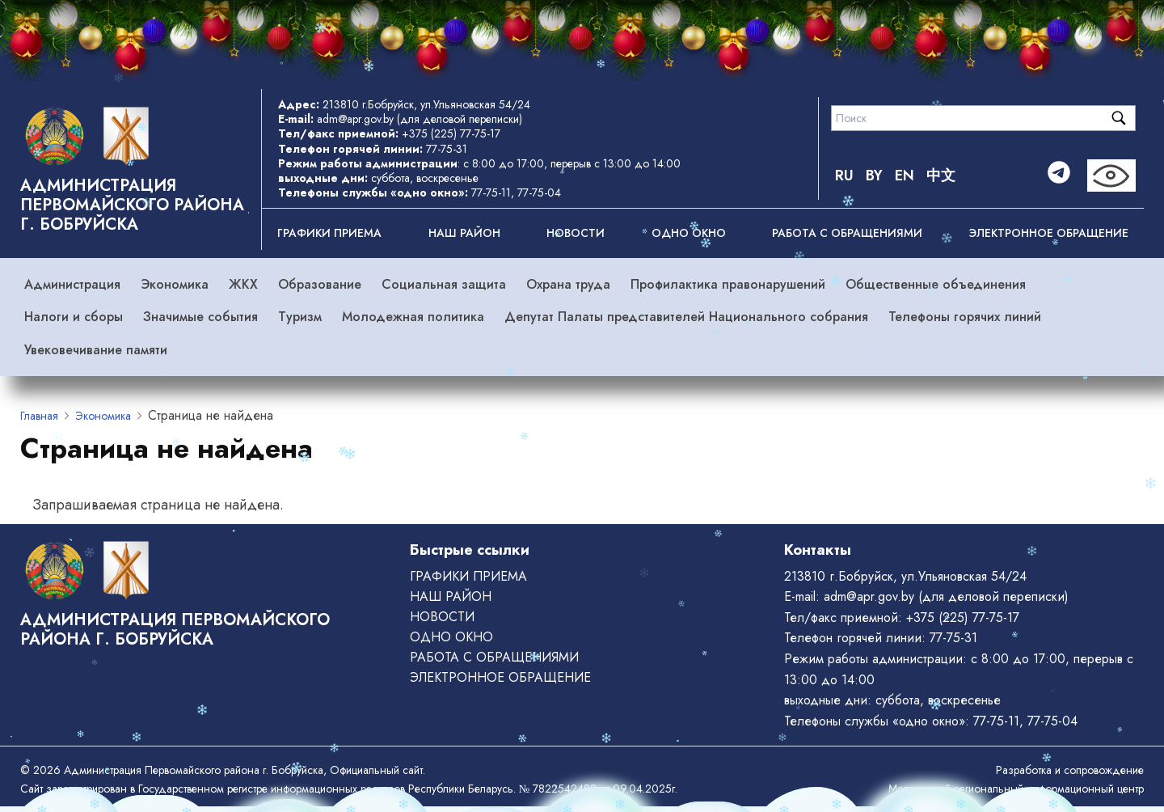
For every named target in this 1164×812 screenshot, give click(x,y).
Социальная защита (444, 284)
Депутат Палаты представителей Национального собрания (686, 316)
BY (874, 175)
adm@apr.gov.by (355, 119)
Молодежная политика (413, 316)
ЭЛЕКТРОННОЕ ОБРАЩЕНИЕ (1048, 233)
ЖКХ (243, 284)
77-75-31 (446, 149)
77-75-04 (539, 192)
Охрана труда (568, 284)
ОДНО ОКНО (689, 233)
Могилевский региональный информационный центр (1016, 788)
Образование (319, 284)
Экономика (175, 284)
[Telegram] (1059, 175)
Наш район (464, 233)
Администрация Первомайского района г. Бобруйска (132, 205)
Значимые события (200, 316)
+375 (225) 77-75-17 (451, 133)
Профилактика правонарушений (727, 284)
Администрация (72, 284)
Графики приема (329, 233)
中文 (940, 175)
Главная (39, 416)
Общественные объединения (936, 284)
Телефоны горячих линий (964, 316)
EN (904, 175)
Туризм (300, 316)
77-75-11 (491, 192)
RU (844, 175)
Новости (575, 233)
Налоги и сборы (73, 316)
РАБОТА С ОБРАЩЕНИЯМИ (847, 233)
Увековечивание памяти (95, 349)
